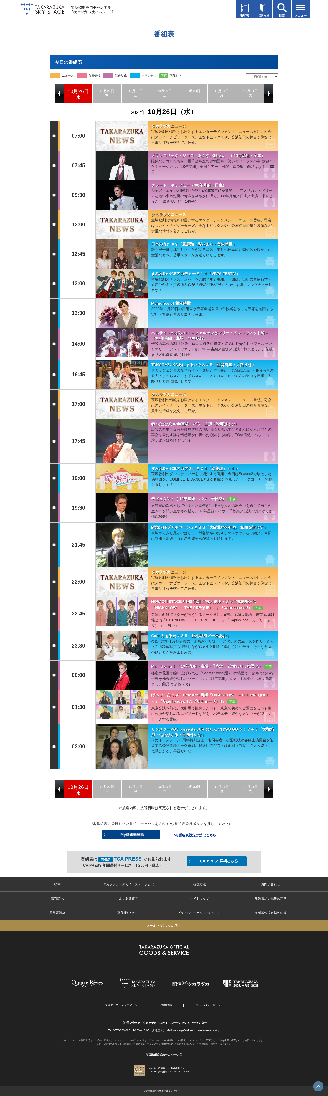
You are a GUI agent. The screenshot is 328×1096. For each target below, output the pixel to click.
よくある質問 (128, 898)
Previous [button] (59, 93)
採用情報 (166, 1005)
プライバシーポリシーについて (199, 913)
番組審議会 (57, 913)
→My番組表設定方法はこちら (193, 835)
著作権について (128, 913)
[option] (78, 93)
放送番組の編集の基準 (271, 898)
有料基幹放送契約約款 (271, 913)
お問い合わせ (270, 884)
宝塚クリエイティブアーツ (121, 1005)
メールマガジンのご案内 (164, 925)
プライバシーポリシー (209, 1005)
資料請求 (57, 898)
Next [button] (268, 93)
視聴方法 (199, 884)
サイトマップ (199, 898)
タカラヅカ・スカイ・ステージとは (128, 884)
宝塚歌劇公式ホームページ (162, 1054)
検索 (57, 884)
